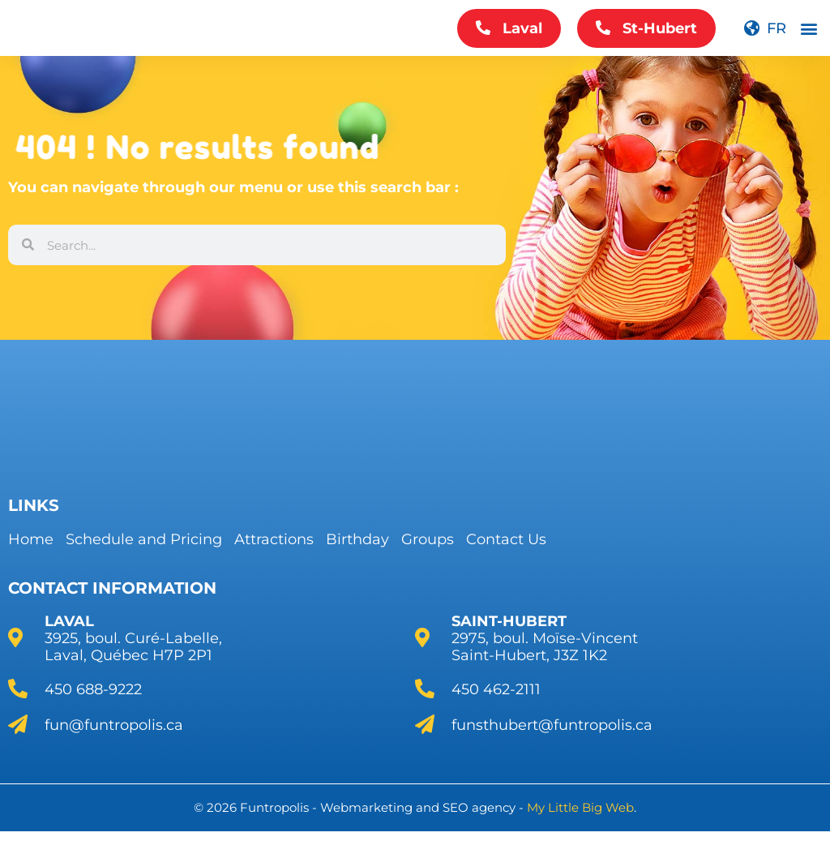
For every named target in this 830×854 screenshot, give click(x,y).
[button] (808, 40)
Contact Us (506, 539)
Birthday (357, 539)
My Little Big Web (580, 807)
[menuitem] (764, 40)
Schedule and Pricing (144, 539)
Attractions (274, 539)
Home (30, 539)
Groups (427, 539)
